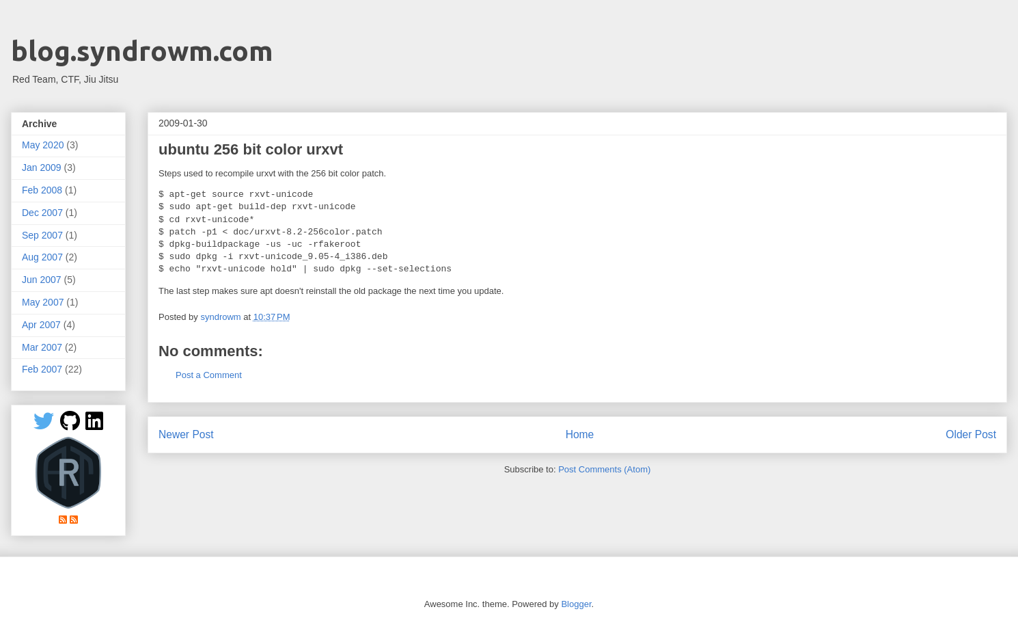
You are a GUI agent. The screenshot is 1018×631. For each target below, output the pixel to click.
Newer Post (186, 434)
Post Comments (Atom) (604, 469)
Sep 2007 (42, 235)
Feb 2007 (42, 369)
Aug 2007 (42, 257)
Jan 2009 (41, 167)
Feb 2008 (42, 190)
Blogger (576, 604)
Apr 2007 (41, 324)
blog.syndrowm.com (142, 51)
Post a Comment (209, 375)
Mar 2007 (42, 347)
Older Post (971, 434)
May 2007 (43, 302)
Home (580, 434)
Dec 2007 (42, 212)
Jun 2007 (41, 279)
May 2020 (43, 144)
